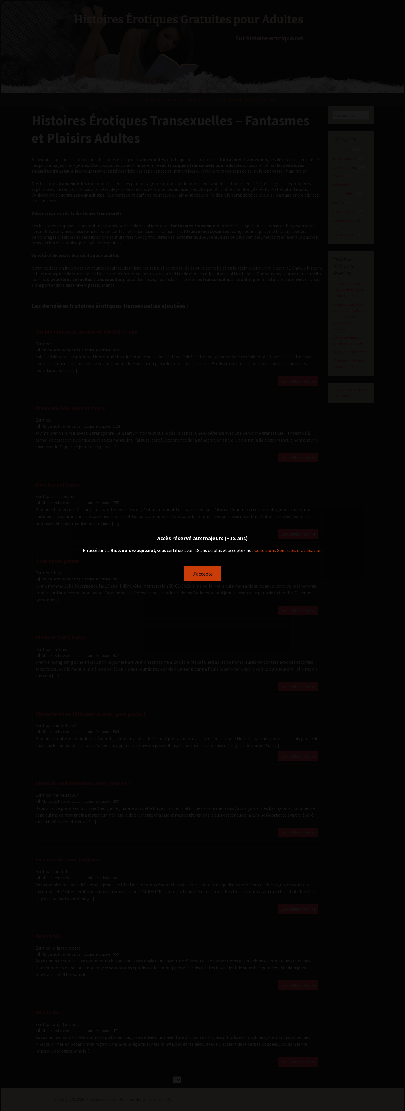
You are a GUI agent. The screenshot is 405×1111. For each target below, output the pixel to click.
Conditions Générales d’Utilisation (288, 550)
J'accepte (202, 573)
